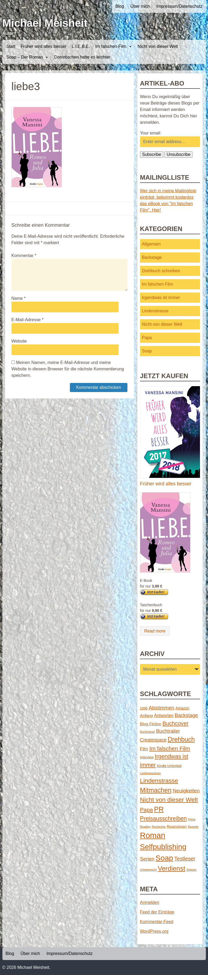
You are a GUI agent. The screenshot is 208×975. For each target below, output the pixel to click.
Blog (119, 6)
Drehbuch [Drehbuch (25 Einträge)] (181, 739)
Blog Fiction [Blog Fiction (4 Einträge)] (150, 723)
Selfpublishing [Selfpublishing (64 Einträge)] (163, 847)
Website (19, 341)
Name (19, 298)
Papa (147, 337)
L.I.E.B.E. (81, 46)
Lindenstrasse (155, 311)
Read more (154, 631)
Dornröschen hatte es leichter (82, 57)
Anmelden (149, 902)
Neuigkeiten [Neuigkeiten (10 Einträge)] (186, 790)
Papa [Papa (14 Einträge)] (146, 810)
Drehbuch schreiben (161, 270)
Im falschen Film (113, 46)
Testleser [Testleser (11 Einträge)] (184, 859)
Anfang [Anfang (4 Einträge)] (146, 715)
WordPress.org (154, 931)
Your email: (150, 133)
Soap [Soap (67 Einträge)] (164, 858)
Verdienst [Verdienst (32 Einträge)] (171, 868)
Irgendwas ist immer (161, 297)
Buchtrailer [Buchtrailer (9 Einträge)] (168, 731)
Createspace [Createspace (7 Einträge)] (153, 740)
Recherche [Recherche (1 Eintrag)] (159, 826)
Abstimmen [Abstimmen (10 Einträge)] (161, 708)
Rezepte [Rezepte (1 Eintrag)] (193, 826)
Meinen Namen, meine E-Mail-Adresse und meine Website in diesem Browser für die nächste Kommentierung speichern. (68, 369)
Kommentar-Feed (156, 921)
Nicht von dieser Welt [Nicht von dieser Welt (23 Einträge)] (169, 799)
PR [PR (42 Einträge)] (159, 809)
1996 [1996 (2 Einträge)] (144, 708)
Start (11, 46)
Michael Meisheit (45, 23)
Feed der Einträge (157, 912)
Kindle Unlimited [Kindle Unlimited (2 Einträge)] (169, 766)
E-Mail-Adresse (28, 319)
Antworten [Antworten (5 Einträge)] (163, 715)
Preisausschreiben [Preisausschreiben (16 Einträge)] (163, 818)
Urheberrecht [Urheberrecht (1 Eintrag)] (148, 869)
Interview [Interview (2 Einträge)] (147, 757)
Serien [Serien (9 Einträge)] (147, 859)
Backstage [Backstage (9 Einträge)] (186, 715)
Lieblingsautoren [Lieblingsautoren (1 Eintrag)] (150, 773)
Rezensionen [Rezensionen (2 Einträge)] (177, 826)
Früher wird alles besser (43, 46)
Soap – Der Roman (27, 57)
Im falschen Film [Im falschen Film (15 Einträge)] (169, 748)
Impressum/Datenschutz (179, 6)
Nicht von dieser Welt (158, 46)
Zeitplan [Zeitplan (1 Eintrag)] (191, 869)
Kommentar (24, 255)
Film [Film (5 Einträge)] (144, 748)
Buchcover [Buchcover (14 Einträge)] (175, 723)
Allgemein (151, 244)
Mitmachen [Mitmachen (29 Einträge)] (156, 790)
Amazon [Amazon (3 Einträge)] (182, 708)
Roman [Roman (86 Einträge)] (152, 835)
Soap (147, 351)
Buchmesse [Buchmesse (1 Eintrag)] (147, 731)
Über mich (140, 6)
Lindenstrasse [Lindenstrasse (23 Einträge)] (159, 780)
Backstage (152, 257)
